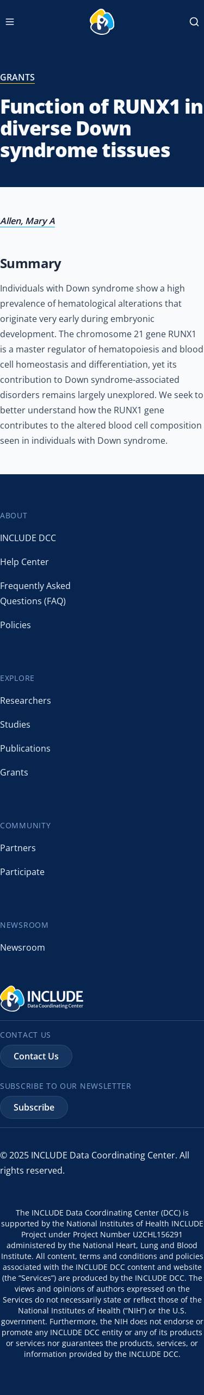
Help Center (24, 562)
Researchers (25, 700)
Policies (15, 625)
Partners (18, 848)
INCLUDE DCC (28, 538)
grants (17, 77)
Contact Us (36, 1056)
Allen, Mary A (27, 221)
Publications (25, 748)
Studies (15, 724)
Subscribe (34, 1107)
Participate (22, 872)
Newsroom (22, 947)
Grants (14, 772)
